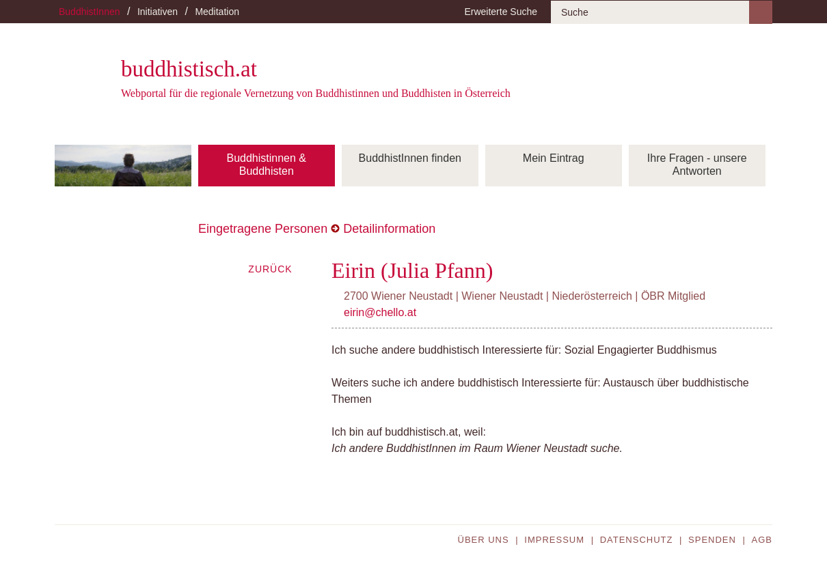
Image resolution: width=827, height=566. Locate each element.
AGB (762, 540)
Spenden (712, 540)
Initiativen (157, 11)
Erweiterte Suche (500, 11)
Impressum (554, 540)
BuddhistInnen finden (410, 158)
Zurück (270, 269)
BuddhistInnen (89, 11)
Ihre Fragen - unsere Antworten (697, 164)
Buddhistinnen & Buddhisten (266, 164)
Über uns (483, 540)
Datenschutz (636, 540)
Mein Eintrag (553, 158)
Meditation (217, 11)
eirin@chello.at (380, 312)
